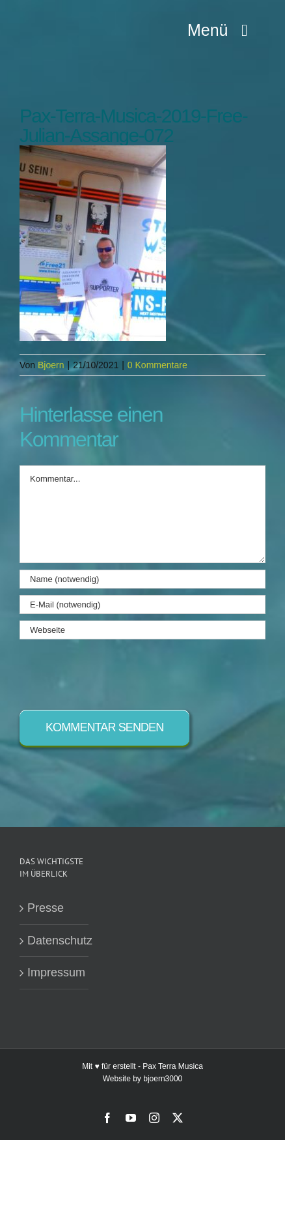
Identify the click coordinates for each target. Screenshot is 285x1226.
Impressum (54, 972)
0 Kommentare (157, 365)
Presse (45, 907)
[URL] (142, 629)
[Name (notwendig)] (142, 579)
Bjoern (51, 365)
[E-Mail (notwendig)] (142, 604)
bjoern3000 (162, 1078)
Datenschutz (54, 940)
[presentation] (118, 671)
